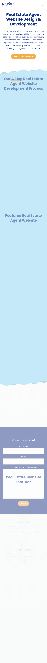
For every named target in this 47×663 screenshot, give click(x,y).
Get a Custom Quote (23, 56)
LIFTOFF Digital (8, 4)
